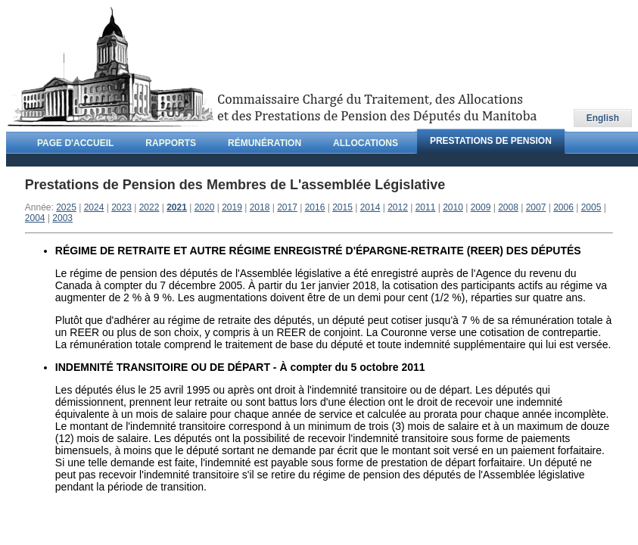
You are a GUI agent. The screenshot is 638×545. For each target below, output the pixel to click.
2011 (425, 207)
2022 (149, 207)
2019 (232, 207)
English (603, 118)
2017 (287, 207)
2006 (563, 207)
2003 (62, 218)
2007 (536, 207)
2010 (453, 207)
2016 (315, 207)
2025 (66, 207)
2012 (397, 207)
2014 (370, 207)
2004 (35, 218)
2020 (205, 207)
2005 (591, 207)
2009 (481, 207)
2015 (342, 207)
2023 (121, 207)
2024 (94, 207)
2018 (260, 207)
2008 (508, 207)
